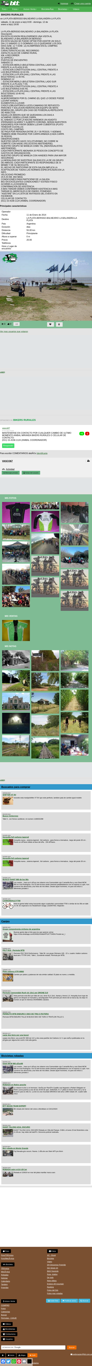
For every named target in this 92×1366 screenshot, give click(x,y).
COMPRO (5, 1305)
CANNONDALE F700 (11, 901)
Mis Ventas (11, 616)
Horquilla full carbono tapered (16, 837)
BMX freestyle (53, 1271)
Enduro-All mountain (55, 1284)
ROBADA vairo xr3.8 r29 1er (15, 1169)
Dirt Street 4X (52, 1268)
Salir (33, 1355)
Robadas (4, 1275)
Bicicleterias (9, 1329)
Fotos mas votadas (55, 1293)
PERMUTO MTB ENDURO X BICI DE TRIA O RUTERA (26, 1014)
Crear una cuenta (82, 3)
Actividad (10, 469)
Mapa (21, 1355)
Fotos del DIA (52, 1290)
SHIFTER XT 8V (9, 795)
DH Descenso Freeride (56, 1265)
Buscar (4, 1315)
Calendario (5, 1281)
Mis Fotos (10, 498)
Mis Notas (10, 646)
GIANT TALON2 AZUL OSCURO (16, 1127)
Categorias (5, 1312)
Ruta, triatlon (52, 1274)
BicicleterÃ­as (47, 9)
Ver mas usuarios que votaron (14, 331)
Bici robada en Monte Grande (15, 1148)
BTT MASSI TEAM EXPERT (14, 1106)
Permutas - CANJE (9, 1318)
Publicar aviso (69, 1301)
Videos (76, 9)
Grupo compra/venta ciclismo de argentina (21, 929)
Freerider (5, 1288)
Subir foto (53, 1301)
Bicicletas (63, 9)
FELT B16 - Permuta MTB (13, 950)
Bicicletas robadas (12, 1055)
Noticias (4, 1278)
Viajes (49, 1262)
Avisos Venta (29, 9)
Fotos (15, 9)
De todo (50, 1277)
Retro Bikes (52, 1281)
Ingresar (64, 3)
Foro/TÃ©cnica (7, 1255)
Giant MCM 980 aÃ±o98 (13, 1064)
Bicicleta (8, 1264)
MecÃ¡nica (5, 1272)
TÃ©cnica (5, 1268)
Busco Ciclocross (10, 816)
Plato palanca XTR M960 (13, 971)
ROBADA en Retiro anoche (14, 1085)
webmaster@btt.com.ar (81, 1354)
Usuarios (8, 1339)
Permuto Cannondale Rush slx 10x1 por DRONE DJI (25, 993)
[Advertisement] (46, 485)
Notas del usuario (30, 473)
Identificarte (42, 453)
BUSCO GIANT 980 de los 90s (16, 879)
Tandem (4, 1284)
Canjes (5, 921)
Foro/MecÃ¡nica (7, 1258)
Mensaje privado (10, 473)
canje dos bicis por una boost (16, 1035)
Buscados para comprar (15, 786)
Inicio (11, 1355)
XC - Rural (51, 1255)
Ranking (50, 1287)
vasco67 (6, 428)
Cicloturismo (9, 1334)
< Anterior (2, 372)
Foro (4, 9)
